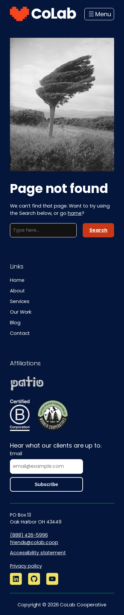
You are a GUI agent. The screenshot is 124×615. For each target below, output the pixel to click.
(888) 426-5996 (29, 535)
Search (98, 230)
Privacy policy (26, 566)
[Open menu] (99, 14)
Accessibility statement (38, 552)
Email (16, 453)
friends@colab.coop (34, 542)
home (75, 213)
